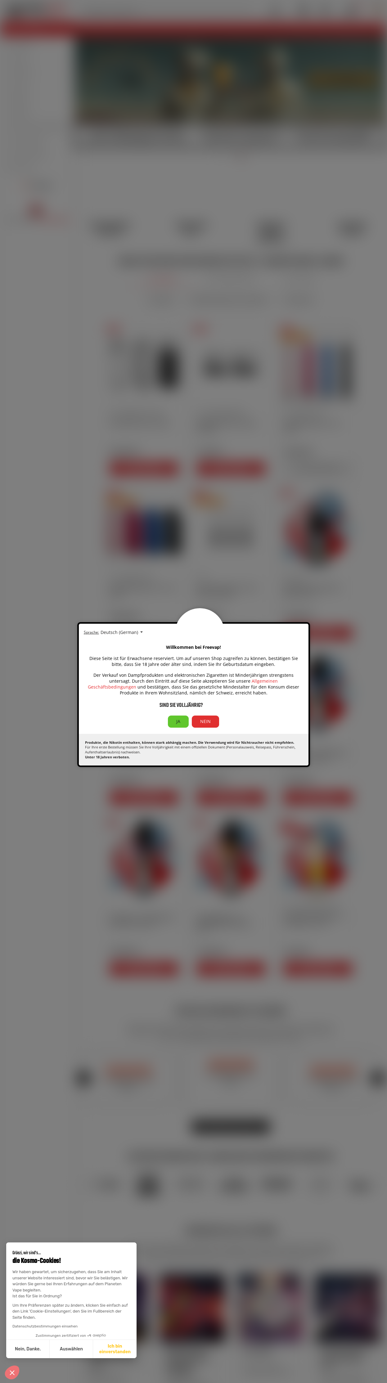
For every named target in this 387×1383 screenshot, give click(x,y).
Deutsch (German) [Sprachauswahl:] (120, 632)
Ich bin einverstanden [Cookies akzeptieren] (115, 1349)
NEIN (205, 721)
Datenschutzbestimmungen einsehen (45, 1326)
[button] (12, 1372)
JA (178, 721)
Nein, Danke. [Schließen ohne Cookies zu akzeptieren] (28, 1349)
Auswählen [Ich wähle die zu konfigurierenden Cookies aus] (71, 1349)
